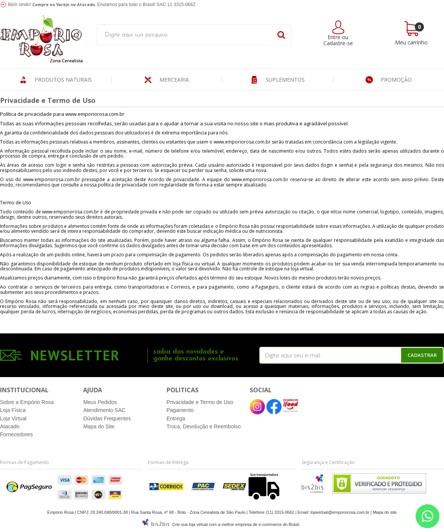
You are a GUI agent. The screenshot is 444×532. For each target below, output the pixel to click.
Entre (333, 37)
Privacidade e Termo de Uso (200, 402)
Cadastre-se (338, 43)
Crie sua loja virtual (190, 524)
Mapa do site (385, 512)
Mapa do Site (99, 426)
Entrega (176, 418)
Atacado (9, 426)
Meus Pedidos (100, 402)
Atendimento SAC (104, 410)
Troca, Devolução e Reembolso (204, 426)
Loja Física (13, 410)
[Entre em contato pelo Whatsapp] (427, 516)
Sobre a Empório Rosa (27, 402)
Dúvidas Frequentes (107, 418)
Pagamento (180, 410)
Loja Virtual (13, 418)
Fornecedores (16, 434)
